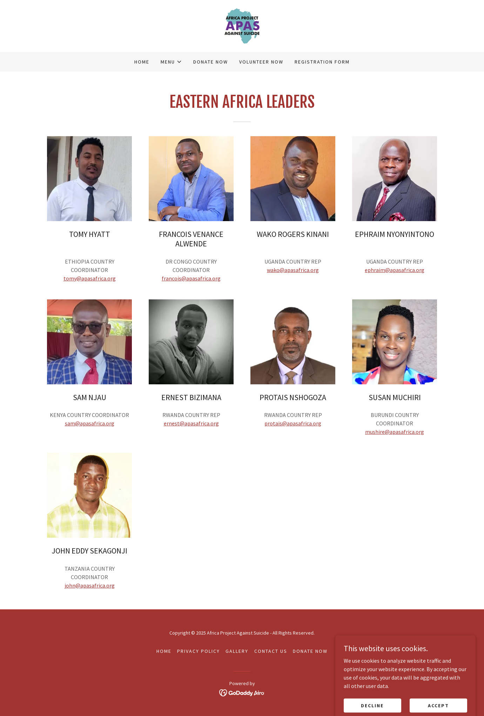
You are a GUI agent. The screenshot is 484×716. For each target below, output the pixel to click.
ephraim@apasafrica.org (394, 269)
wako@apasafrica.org (293, 269)
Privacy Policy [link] (198, 651)
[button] (171, 62)
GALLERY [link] (237, 651)
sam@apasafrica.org (89, 423)
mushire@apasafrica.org (394, 431)
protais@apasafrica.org (292, 423)
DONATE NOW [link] (210, 62)
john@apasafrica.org (90, 585)
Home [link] (141, 62)
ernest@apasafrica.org (191, 423)
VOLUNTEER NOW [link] (261, 62)
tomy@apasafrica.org (89, 278)
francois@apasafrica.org (191, 278)
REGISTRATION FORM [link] (322, 62)
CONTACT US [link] (270, 651)
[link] (242, 25)
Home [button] (164, 651)
